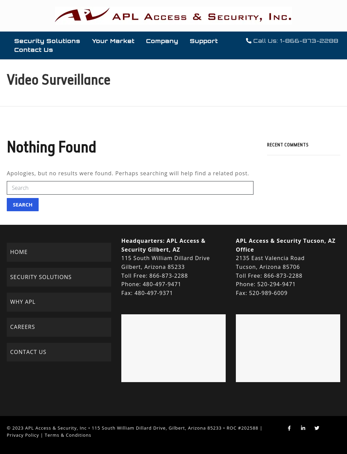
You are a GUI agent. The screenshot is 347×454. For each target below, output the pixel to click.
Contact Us (33, 49)
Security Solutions (47, 41)
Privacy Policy (23, 435)
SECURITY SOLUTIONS (41, 277)
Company (162, 41)
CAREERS (22, 327)
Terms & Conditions (68, 435)
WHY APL (23, 301)
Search (23, 204)
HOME (19, 252)
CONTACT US (28, 352)
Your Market (113, 41)
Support (204, 41)
